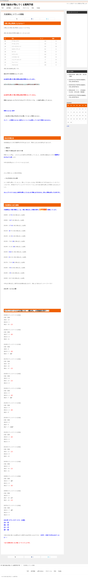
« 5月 (68, 126)
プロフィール (26, 8)
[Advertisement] (77, 40)
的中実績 (9, 8)
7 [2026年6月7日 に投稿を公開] (85, 108)
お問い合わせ (17, 8)
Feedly (38, 8)
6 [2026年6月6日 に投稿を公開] (82, 108)
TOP (3, 8)
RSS (33, 8)
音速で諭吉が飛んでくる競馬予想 (17, 4)
